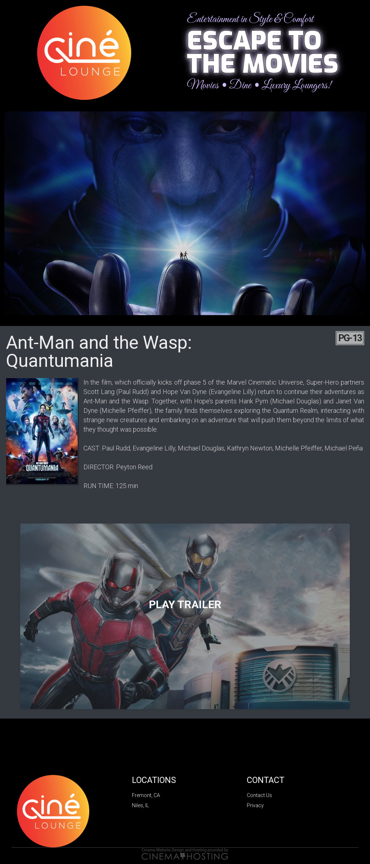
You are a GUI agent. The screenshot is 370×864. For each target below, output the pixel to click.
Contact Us (259, 795)
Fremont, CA (146, 795)
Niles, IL (140, 805)
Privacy (255, 805)
